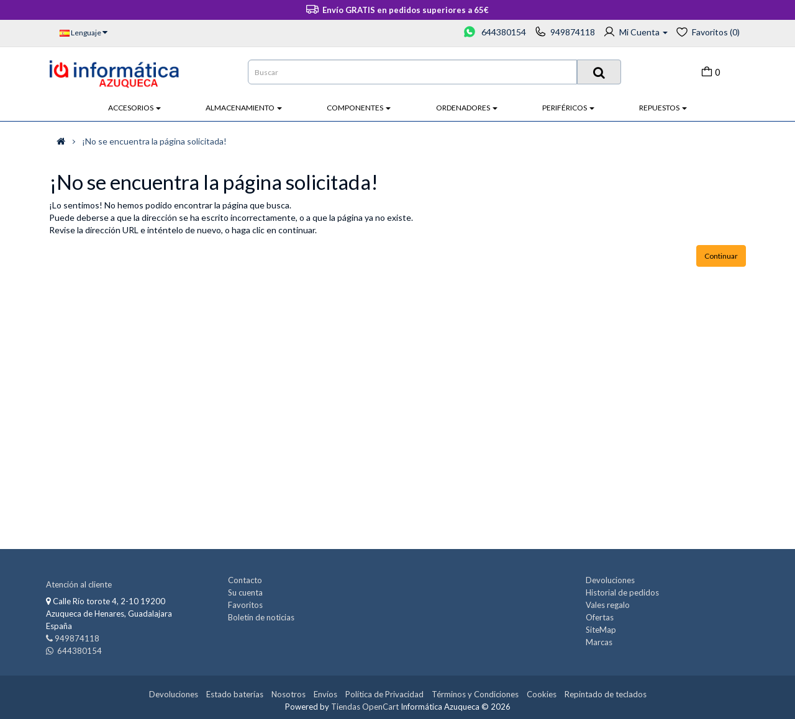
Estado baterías (234, 694)
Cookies (541, 694)
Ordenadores (466, 107)
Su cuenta (245, 592)
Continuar (721, 256)
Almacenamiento (244, 107)
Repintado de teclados (606, 694)
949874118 (572, 32)
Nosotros (288, 694)
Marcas (599, 642)
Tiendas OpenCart (365, 707)
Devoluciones (610, 580)
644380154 (502, 32)
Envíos (325, 694)
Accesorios (134, 107)
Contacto (245, 580)
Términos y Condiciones (475, 694)
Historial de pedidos (622, 592)
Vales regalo (608, 605)
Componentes (359, 107)
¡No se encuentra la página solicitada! (154, 141)
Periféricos (568, 107)
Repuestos (663, 107)
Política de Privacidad (384, 694)
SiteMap (601, 630)
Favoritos (245, 605)
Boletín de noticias (261, 617)
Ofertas (600, 617)
